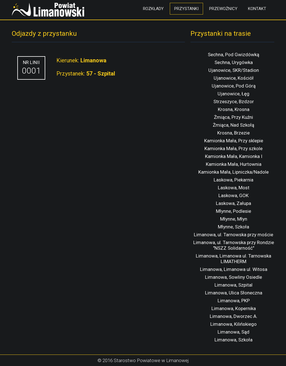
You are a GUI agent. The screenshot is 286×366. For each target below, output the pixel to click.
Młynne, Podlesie (233, 211)
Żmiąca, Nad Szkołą (233, 125)
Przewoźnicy (223, 8)
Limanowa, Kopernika (233, 308)
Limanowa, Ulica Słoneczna (233, 293)
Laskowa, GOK (233, 195)
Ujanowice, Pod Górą (234, 86)
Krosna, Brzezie (233, 133)
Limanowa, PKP (234, 300)
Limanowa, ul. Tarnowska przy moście (233, 234)
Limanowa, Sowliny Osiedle (233, 277)
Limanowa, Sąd (233, 332)
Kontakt (257, 8)
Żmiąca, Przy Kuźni (233, 117)
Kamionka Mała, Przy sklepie (233, 140)
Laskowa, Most (233, 187)
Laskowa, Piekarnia (233, 180)
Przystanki (186, 8)
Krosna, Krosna (233, 109)
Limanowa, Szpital (233, 285)
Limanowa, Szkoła (233, 340)
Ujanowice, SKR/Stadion (233, 70)
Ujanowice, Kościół (234, 78)
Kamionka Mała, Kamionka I (233, 156)
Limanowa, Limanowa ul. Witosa (233, 269)
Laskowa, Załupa (233, 203)
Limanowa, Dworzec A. (234, 316)
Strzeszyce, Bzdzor (233, 101)
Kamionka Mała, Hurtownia (233, 164)
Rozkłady (153, 8)
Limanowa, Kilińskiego (233, 324)
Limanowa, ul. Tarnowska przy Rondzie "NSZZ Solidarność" (233, 245)
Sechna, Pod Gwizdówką (233, 54)
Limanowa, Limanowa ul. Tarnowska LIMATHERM (233, 258)
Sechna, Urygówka (233, 62)
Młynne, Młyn (233, 219)
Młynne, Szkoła (233, 227)
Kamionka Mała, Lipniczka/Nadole (233, 172)
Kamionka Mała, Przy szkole (233, 148)
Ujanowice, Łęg (233, 93)
